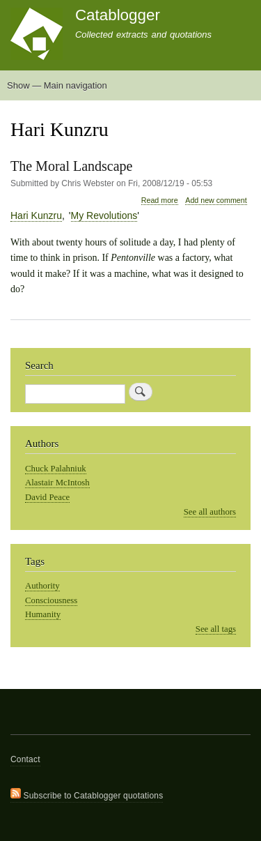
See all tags (216, 629)
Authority (42, 586)
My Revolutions (104, 215)
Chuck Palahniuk (55, 468)
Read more (159, 200)
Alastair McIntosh (57, 482)
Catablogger (117, 15)
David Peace (47, 497)
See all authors (210, 512)
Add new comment (215, 200)
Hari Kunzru (36, 215)
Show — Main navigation (57, 85)
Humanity (43, 614)
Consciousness (51, 600)
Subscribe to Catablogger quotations (86, 794)
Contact (25, 759)
